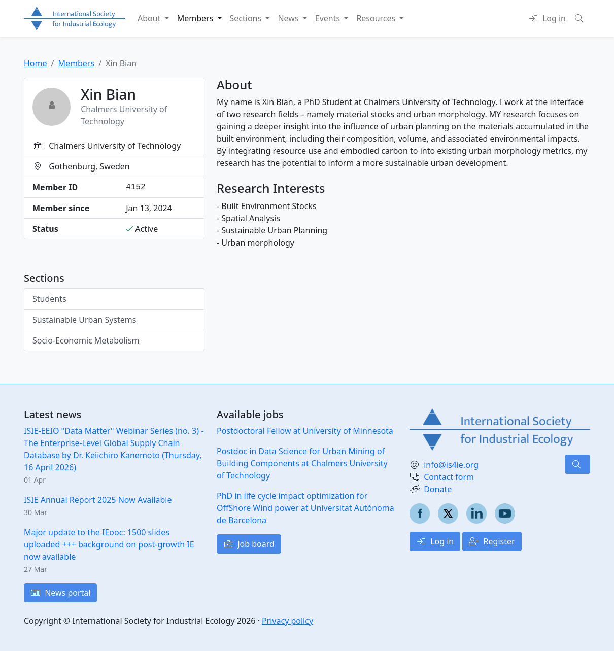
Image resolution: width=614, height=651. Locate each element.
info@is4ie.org (451, 464)
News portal (60, 592)
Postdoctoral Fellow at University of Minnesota (305, 430)
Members (76, 63)
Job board (249, 544)
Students (49, 298)
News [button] (289, 18)
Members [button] (196, 18)
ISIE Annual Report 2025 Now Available (98, 499)
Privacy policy (287, 620)
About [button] (150, 18)
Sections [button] (247, 18)
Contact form (449, 477)
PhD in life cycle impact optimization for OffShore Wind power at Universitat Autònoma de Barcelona (305, 508)
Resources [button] (376, 18)
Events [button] (329, 18)
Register (492, 541)
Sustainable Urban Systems (84, 319)
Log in (435, 541)
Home (35, 63)
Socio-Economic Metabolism (86, 340)
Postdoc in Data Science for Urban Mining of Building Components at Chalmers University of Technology (302, 463)
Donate (438, 489)
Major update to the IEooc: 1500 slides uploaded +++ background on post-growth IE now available (109, 544)
